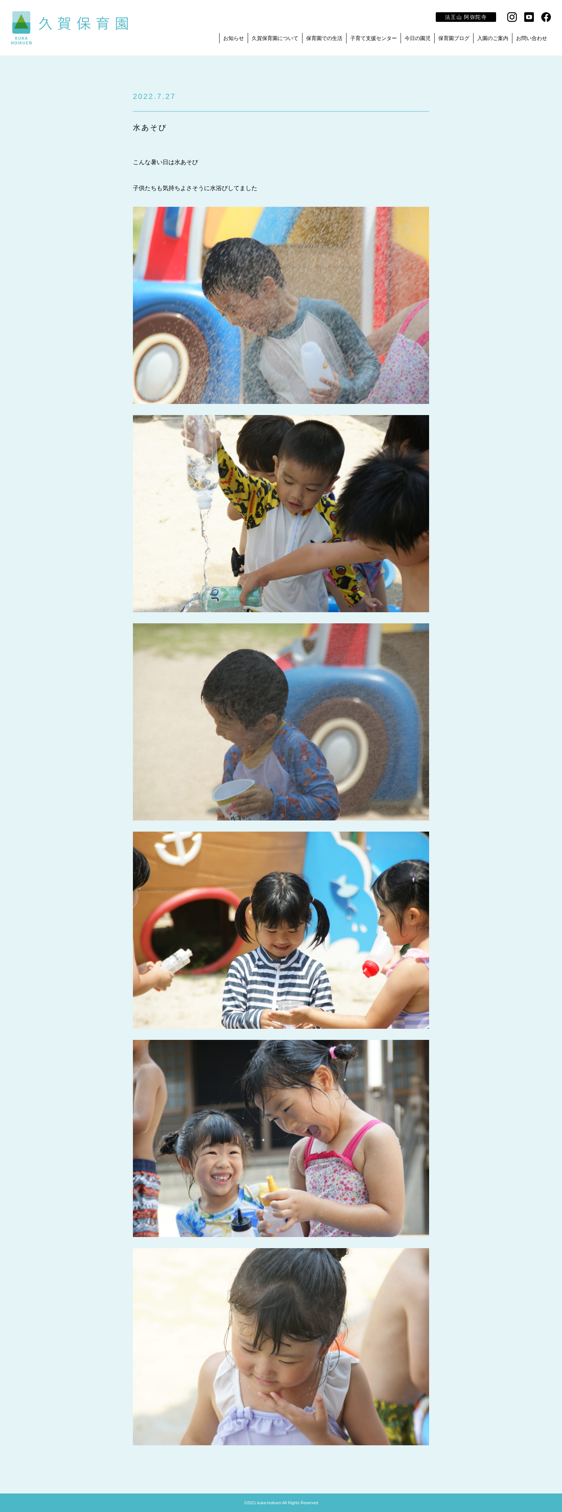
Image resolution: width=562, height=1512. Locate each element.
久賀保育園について (275, 38)
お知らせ (233, 38)
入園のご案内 (492, 38)
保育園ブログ (453, 38)
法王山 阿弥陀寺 (466, 17)
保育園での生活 (324, 38)
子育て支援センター (373, 38)
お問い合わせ (531, 38)
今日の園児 (418, 38)
